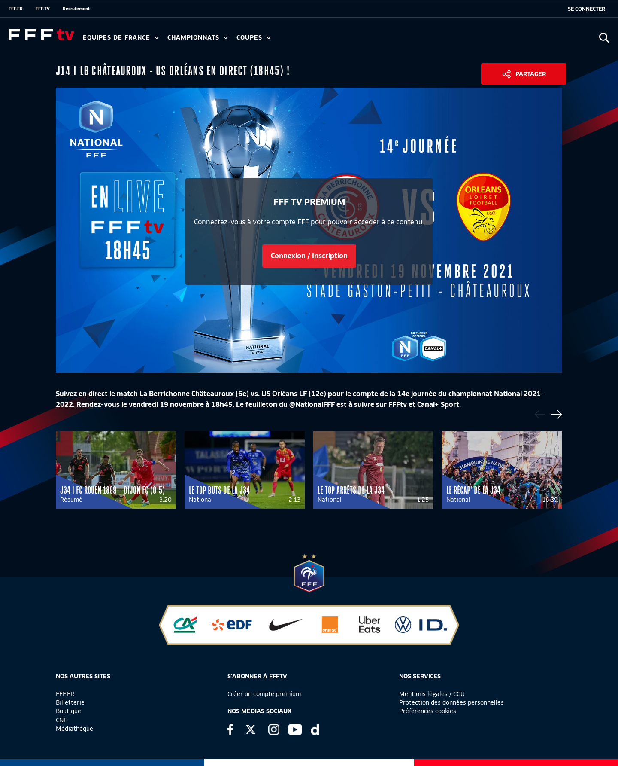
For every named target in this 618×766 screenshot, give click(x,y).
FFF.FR (16, 8)
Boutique (68, 711)
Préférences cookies (427, 711)
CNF (61, 720)
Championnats (197, 37)
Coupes (253, 37)
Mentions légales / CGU (432, 693)
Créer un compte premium (264, 693)
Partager (530, 73)
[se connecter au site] (586, 9)
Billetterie (70, 702)
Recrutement (76, 8)
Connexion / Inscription (309, 256)
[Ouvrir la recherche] (604, 37)
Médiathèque (74, 728)
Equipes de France (121, 37)
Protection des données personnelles (451, 702)
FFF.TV (43, 8)
